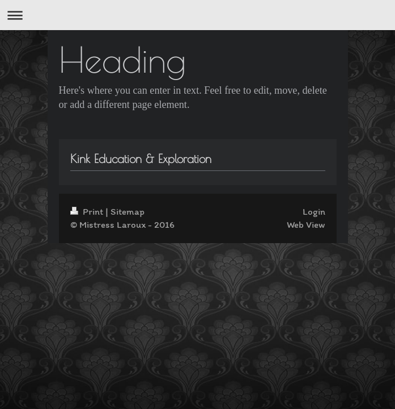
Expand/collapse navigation (197, 15)
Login (314, 211)
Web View (306, 224)
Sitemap (128, 211)
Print (87, 211)
